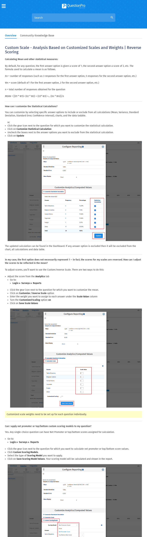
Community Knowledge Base (37, 35)
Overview (10, 35)
